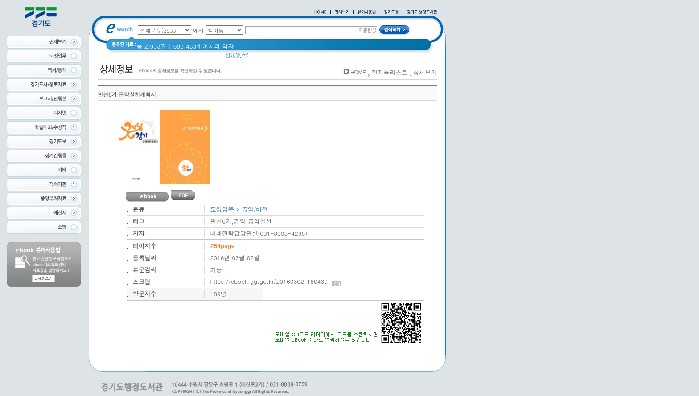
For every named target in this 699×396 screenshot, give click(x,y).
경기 (285, 57)
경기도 (263, 57)
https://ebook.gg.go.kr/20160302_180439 (275, 281)
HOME (358, 72)
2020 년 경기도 (318, 57)
